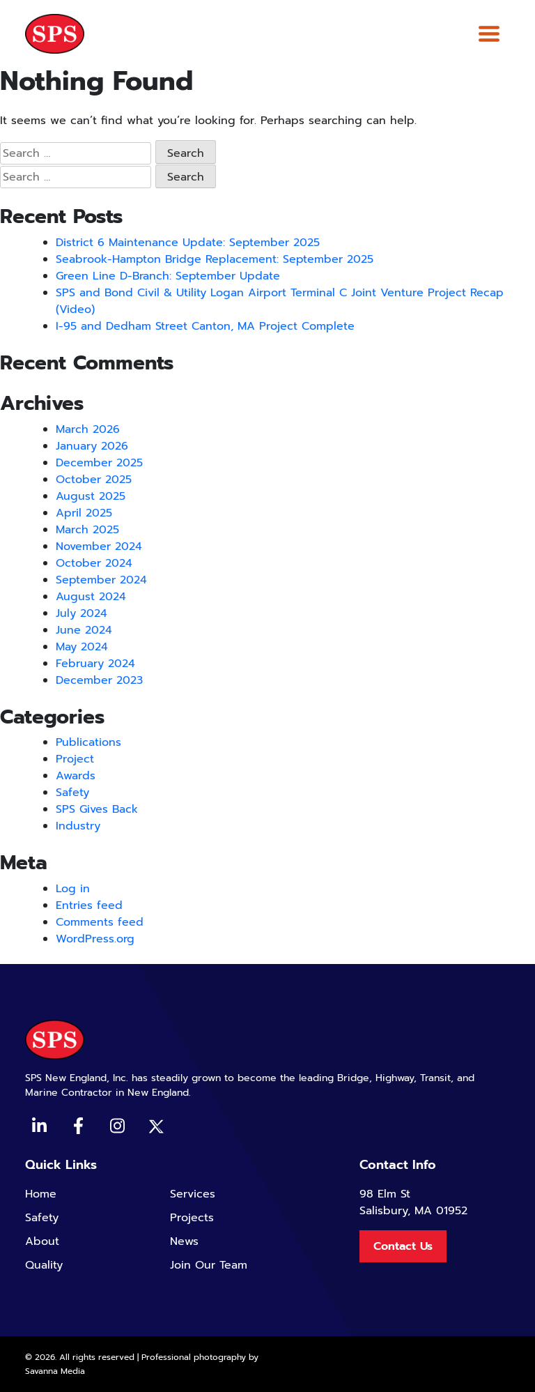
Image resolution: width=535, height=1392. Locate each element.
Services (192, 1194)
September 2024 (101, 580)
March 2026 (88, 429)
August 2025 (90, 496)
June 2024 (84, 630)
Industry (78, 826)
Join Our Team (208, 1265)
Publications (88, 742)
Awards (75, 775)
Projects (192, 1217)
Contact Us (403, 1246)
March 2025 (87, 529)
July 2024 (81, 613)
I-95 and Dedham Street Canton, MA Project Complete (205, 326)
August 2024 (91, 596)
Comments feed (100, 922)
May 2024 (82, 646)
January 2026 (92, 446)
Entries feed (89, 905)
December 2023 (99, 680)
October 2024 (94, 563)
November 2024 (99, 546)
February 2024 (95, 663)
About (42, 1241)
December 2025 (99, 462)
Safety (72, 792)
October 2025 (94, 479)
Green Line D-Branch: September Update (168, 276)
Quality (44, 1265)
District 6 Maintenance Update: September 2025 (188, 242)
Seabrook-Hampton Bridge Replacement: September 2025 (214, 259)
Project (75, 759)
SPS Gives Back (97, 809)
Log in (73, 888)
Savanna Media (55, 1371)
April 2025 (84, 513)
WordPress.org (95, 939)
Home (40, 1194)
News (184, 1241)
